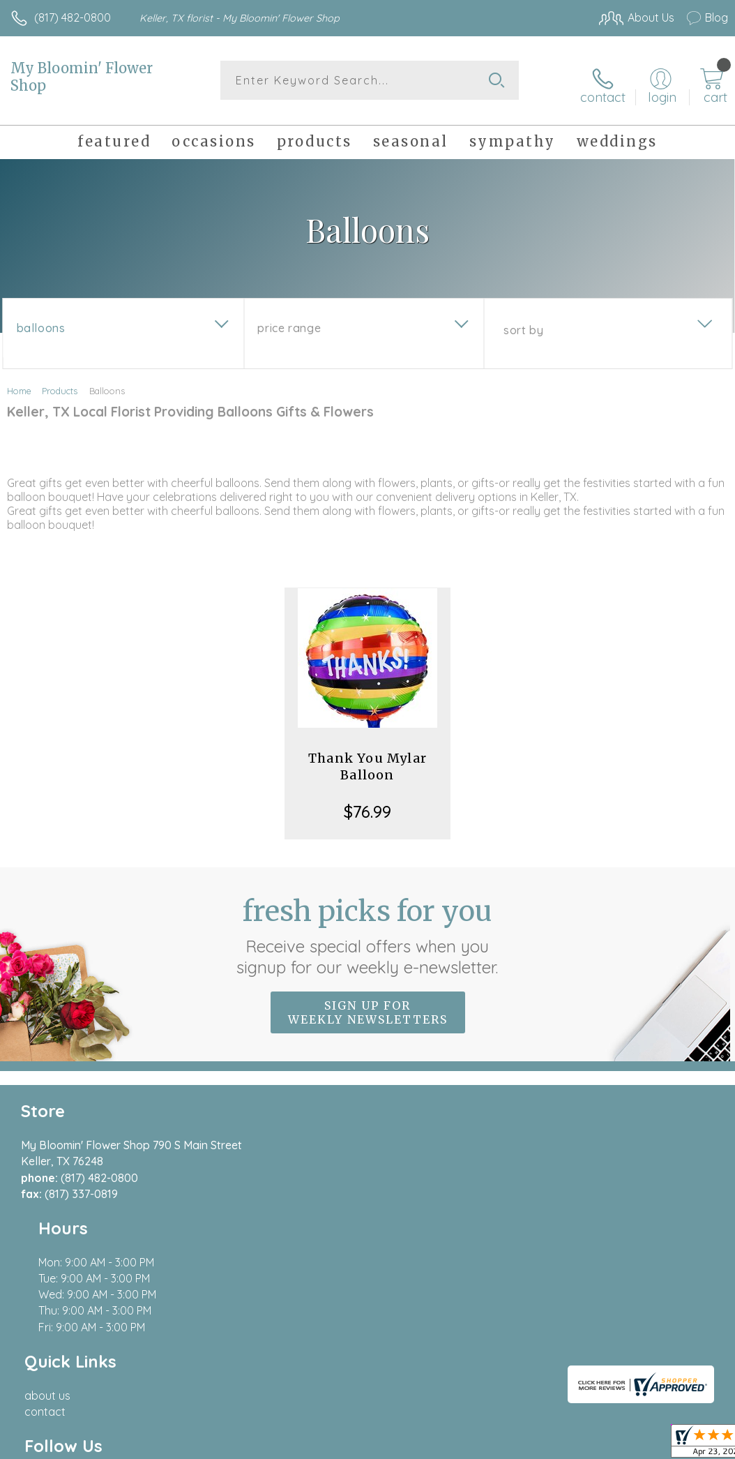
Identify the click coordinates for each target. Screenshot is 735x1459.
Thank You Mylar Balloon (367, 758)
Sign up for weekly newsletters (368, 1004)
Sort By (523, 322)
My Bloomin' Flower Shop (81, 76)
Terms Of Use (408, 1345)
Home (19, 382)
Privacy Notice (490, 1345)
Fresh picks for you (368, 927)
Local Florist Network (590, 1345)
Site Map (677, 1345)
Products (59, 382)
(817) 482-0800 (72, 17)
